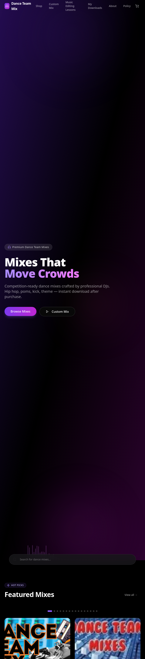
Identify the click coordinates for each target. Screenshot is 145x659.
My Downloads (95, 6)
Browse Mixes (20, 312)
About (113, 6)
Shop (39, 6)
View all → (131, 594)
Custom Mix (54, 6)
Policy (127, 6)
